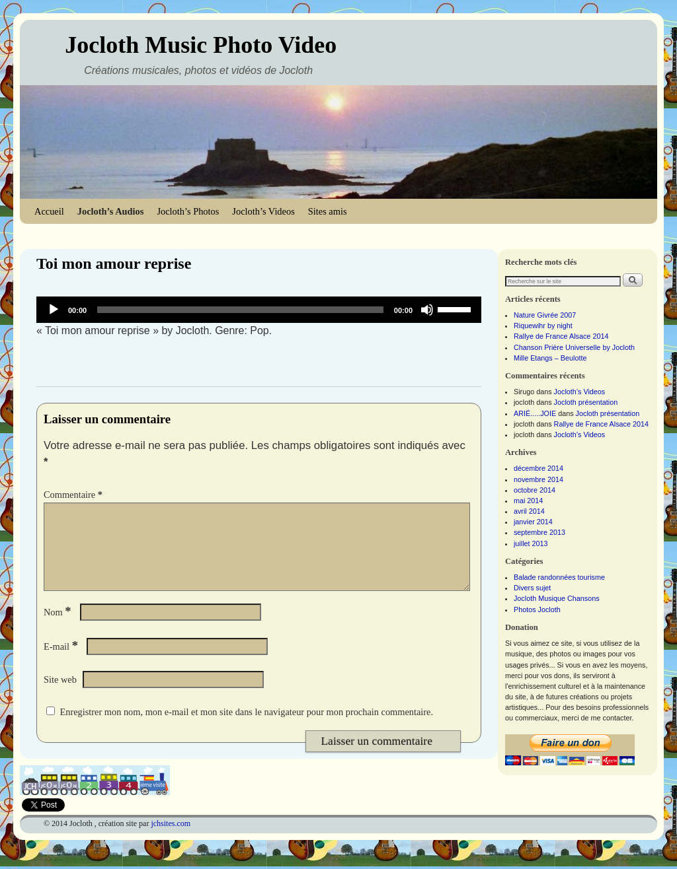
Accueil (49, 211)
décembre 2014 (538, 468)
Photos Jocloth (537, 609)
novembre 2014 (538, 479)
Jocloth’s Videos (263, 211)
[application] (258, 309)
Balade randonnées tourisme (559, 577)
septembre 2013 (539, 532)
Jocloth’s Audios (110, 211)
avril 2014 (529, 511)
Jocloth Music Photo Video (201, 45)
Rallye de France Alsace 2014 (561, 336)
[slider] (240, 309)
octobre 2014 (534, 490)
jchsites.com (170, 839)
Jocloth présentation (586, 402)
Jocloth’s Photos (188, 211)
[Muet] (427, 309)
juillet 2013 (531, 543)
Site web (60, 695)
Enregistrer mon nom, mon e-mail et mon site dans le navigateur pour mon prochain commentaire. (246, 727)
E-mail (62, 662)
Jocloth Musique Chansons (557, 598)
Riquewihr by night (543, 326)
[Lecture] (53, 309)
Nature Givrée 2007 (545, 315)
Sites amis (327, 211)
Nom (59, 628)
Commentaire (74, 494)
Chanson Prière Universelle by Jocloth (574, 347)
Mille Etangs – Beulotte (550, 358)
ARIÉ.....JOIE (535, 413)
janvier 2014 (533, 522)
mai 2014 (528, 500)
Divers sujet (532, 588)
